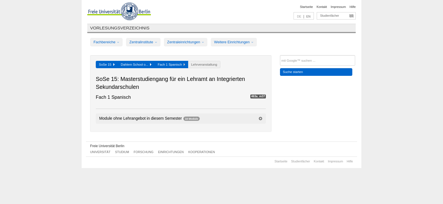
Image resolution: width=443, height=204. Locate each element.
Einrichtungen (171, 152)
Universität (100, 152)
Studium (122, 152)
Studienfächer (329, 15)
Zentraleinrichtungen (185, 42)
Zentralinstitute (143, 42)
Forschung (143, 152)
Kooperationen (201, 152)
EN (308, 16)
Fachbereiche (106, 42)
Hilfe (352, 6)
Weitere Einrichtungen (233, 42)
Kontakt (322, 6)
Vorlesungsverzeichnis (119, 27)
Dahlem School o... (136, 64)
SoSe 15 (107, 64)
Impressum (338, 6)
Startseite (306, 6)
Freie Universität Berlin (107, 146)
